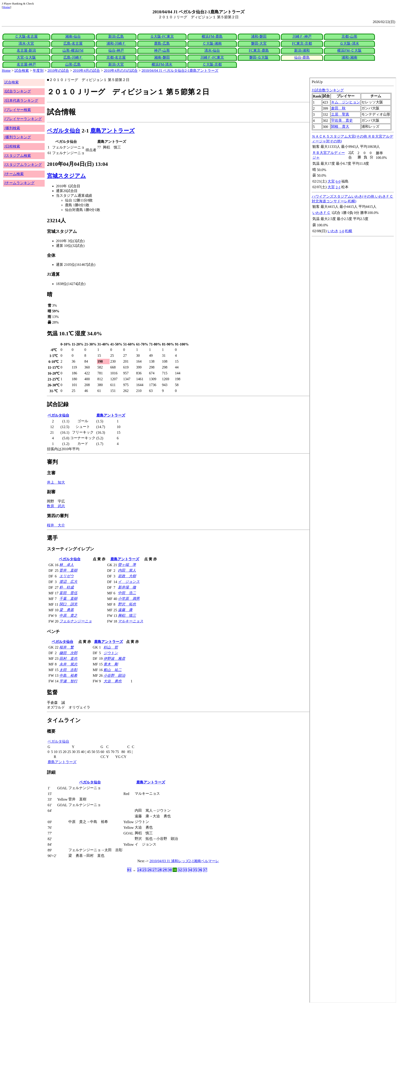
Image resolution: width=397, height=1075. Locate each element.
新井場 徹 (127, 587)
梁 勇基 (66, 610)
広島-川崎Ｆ (73, 57)
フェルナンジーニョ (75, 621)
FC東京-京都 (302, 43)
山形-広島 (73, 64)
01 (129, 870)
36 (200, 870)
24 (139, 870)
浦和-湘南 (349, 57)
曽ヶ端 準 (127, 565)
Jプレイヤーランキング (23, 119)
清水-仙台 (212, 50)
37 (205, 870)
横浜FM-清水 (162, 64)
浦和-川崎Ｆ (116, 43)
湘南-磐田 (162, 57)
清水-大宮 (26, 43)
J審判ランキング (17, 137)
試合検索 (21, 70)
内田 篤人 (127, 570)
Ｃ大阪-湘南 (212, 43)
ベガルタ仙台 (63, 131)
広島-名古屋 (73, 43)
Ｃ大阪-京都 (212, 64)
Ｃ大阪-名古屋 (26, 36)
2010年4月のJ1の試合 (121, 70)
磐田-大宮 (259, 43)
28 (159, 870)
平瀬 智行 (68, 681)
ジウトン (111, 653)
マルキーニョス (130, 621)
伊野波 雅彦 (114, 658)
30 (169, 870)
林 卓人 (66, 565)
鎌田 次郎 (68, 653)
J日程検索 (12, 146)
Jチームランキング (19, 183)
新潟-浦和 (302, 50)
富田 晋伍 (68, 593)
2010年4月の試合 (86, 70)
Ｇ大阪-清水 (349, 43)
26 (149, 870)
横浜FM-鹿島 (212, 36)
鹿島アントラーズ (112, 131)
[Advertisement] (137, 1038)
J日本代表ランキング (21, 100)
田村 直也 (68, 658)
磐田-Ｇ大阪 (258, 57)
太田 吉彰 (68, 670)
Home (6, 7)
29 (164, 870)
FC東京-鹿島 (259, 50)
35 (195, 870)
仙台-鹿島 (302, 57)
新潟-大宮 (116, 64)
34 (190, 870)
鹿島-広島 (162, 43)
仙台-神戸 (116, 50)
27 (154, 870)
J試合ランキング (17, 91)
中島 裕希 (68, 675)
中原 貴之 (68, 615)
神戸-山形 (162, 50)
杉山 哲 (111, 647)
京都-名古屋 (116, 57)
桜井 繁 (66, 647)
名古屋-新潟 (26, 50)
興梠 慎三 (127, 615)
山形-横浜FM (72, 50)
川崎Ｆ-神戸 (302, 36)
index (352, 540)
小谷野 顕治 (114, 675)
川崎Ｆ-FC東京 (212, 57)
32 (180, 870)
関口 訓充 (68, 604)
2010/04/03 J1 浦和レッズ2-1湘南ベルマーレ (184, 861)
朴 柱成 (66, 587)
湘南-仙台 (73, 36)
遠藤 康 (125, 610)
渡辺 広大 (68, 582)
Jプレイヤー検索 (17, 110)
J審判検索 (12, 128)
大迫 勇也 (113, 681)
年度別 (38, 70)
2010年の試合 (58, 70)
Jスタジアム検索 (17, 156)
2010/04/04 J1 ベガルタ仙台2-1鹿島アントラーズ (180, 70)
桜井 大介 (56, 525)
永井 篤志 (68, 664)
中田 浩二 (127, 593)
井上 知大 (56, 482)
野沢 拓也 (127, 604)
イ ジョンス (129, 582)
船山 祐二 (113, 670)
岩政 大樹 (127, 576)
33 (185, 870)
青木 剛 (111, 664)
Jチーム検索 (14, 174)
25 (144, 870)
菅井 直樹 (68, 570)
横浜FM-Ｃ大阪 (349, 50)
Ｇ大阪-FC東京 (162, 36)
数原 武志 (56, 506)
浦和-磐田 (259, 36)
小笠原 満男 (129, 598)
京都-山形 (349, 36)
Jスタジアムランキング (23, 165)
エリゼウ (66, 576)
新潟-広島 (116, 36)
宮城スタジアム (66, 176)
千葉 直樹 (68, 598)
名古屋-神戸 (26, 64)
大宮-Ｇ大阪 (26, 57)
